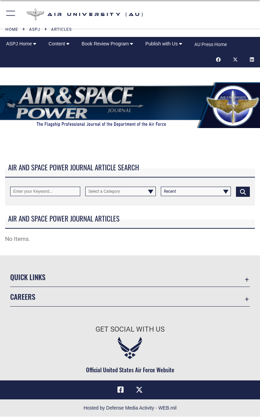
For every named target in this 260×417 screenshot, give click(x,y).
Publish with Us (163, 43)
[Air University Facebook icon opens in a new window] (120, 390)
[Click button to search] (243, 191)
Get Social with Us (130, 329)
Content (58, 43)
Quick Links (27, 277)
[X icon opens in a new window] (139, 390)
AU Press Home (210, 44)
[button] (11, 14)
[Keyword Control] (45, 191)
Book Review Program (107, 43)
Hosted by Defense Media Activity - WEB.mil (130, 408)
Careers (22, 296)
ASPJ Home (21, 43)
